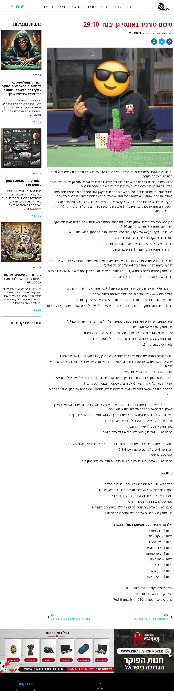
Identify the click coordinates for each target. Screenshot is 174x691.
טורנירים (104, 7)
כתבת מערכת (145, 33)
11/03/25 (35, 179)
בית (129, 7)
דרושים (62, 7)
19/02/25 (35, 274)
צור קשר (48, 7)
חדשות (90, 7)
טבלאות (76, 7)
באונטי (169, 33)
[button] (169, 41)
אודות (118, 7)
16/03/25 (35, 75)
